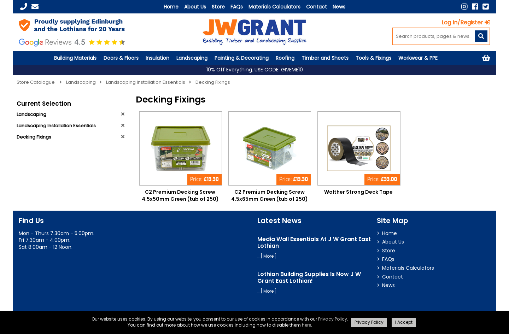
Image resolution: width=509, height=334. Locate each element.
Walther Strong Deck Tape (358, 191)
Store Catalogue (36, 82)
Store (218, 6)
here (306, 325)
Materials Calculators (274, 6)
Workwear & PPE (418, 57)
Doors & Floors (121, 57)
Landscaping (191, 57)
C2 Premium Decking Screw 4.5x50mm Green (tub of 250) (180, 195)
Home (171, 6)
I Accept (404, 322)
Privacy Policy (332, 319)
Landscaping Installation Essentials (145, 82)
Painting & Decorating (242, 57)
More (268, 256)
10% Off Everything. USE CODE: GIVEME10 (254, 69)
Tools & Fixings (373, 57)
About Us (195, 6)
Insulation (157, 57)
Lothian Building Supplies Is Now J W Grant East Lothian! (309, 277)
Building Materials (75, 57)
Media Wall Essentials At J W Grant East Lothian (314, 242)
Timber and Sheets (325, 57)
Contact (316, 6)
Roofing (285, 57)
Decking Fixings (212, 82)
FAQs (236, 6)
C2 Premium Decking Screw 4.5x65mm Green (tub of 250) (269, 195)
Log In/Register (465, 22)
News (339, 6)
